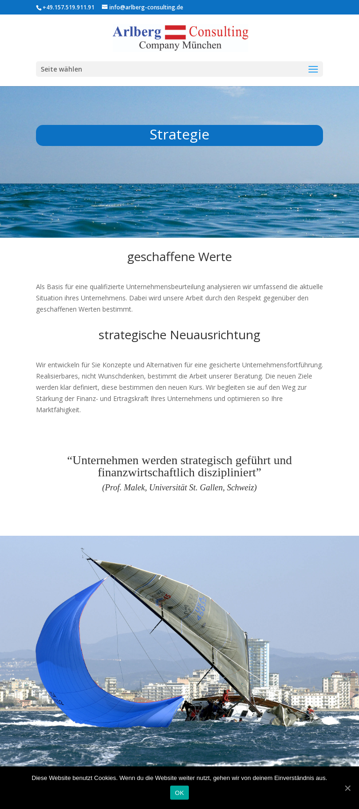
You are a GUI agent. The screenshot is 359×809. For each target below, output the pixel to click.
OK (179, 792)
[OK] (347, 788)
